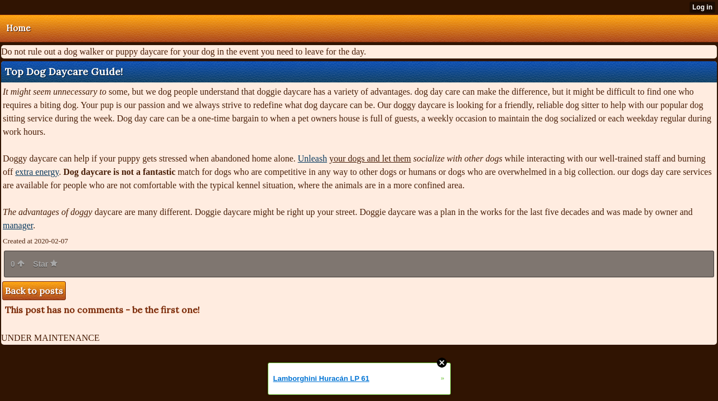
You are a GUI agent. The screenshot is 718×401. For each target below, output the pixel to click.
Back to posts (34, 290)
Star (45, 264)
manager (18, 225)
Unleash (312, 158)
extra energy (37, 172)
